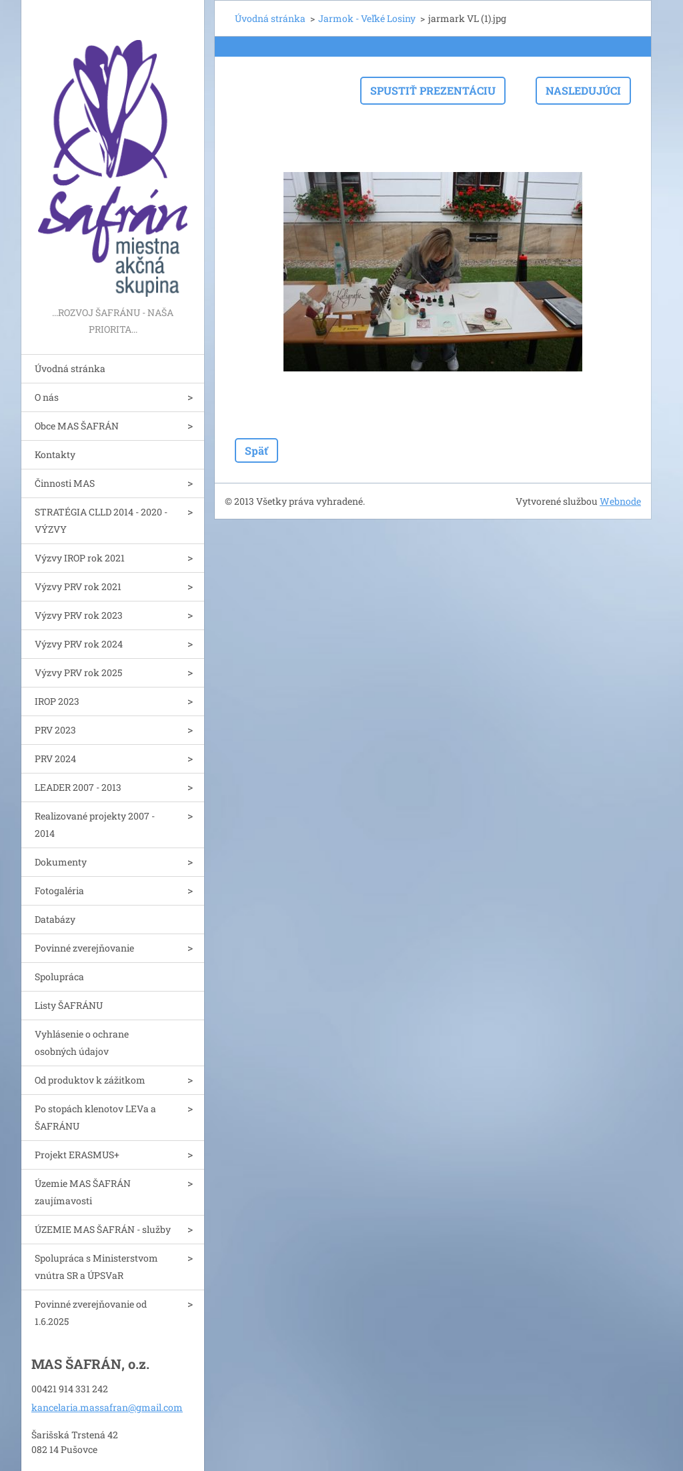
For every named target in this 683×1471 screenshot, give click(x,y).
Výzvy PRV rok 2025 (78, 672)
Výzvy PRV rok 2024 (79, 643)
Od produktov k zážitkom (90, 1080)
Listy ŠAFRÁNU (69, 1005)
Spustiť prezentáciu (433, 90)
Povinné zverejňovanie (84, 948)
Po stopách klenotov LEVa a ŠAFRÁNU (95, 1117)
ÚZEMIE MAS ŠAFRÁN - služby (103, 1229)
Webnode (620, 501)
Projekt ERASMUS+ (77, 1154)
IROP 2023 (57, 701)
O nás (47, 397)
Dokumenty (61, 862)
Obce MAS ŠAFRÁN (77, 425)
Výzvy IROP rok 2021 (80, 557)
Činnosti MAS (65, 483)
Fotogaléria (59, 890)
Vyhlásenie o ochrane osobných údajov (82, 1043)
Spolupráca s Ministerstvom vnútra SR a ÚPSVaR (96, 1267)
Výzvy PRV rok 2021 (78, 586)
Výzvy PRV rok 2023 (79, 615)
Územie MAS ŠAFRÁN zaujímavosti (83, 1192)
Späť (256, 450)
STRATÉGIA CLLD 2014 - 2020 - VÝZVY (101, 520)
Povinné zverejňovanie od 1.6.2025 (91, 1313)
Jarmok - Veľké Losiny (367, 18)
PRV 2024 (55, 758)
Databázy (55, 919)
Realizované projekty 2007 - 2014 (95, 825)
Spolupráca (59, 976)
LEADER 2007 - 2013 (78, 787)
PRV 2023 (55, 729)
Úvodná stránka (70, 368)
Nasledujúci (583, 90)
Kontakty (55, 454)
